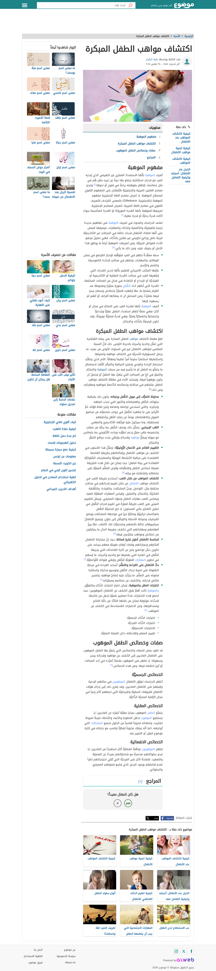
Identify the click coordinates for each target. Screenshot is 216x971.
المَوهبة (113, 223)
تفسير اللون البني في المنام (58, 470)
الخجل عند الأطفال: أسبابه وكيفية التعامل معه (180, 175)
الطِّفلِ (127, 286)
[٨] (111, 665)
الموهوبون (148, 749)
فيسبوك (169, 818)
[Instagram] (176, 951)
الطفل (151, 713)
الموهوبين (118, 681)
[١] (95, 184)
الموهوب (146, 718)
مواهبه (135, 437)
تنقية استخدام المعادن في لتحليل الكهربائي (55, 480)
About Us (70, 962)
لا (117, 803)
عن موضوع (70, 949)
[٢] (122, 215)
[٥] (123, 472)
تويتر (156, 818)
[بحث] (130, 5)
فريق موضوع (36, 962)
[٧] (146, 610)
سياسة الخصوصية (66, 956)
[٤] (150, 389)
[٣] (113, 247)
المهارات (140, 560)
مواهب (133, 339)
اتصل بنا (38, 949)
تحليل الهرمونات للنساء (62, 443)
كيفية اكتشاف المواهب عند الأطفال (181, 137)
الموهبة (150, 175)
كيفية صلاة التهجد (64, 429)
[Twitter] (184, 951)
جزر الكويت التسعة (64, 463)
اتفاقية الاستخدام (33, 956)
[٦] (85, 559)
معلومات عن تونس (64, 456)
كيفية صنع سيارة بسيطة (60, 449)
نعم (128, 803)
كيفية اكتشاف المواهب (181, 160)
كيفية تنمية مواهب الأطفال (180, 150)
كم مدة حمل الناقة (64, 436)
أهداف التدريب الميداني (61, 489)
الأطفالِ (134, 483)
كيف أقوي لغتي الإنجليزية (60, 422)
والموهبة (153, 590)
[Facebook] (191, 951)
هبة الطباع (152, 59)
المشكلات (97, 723)
